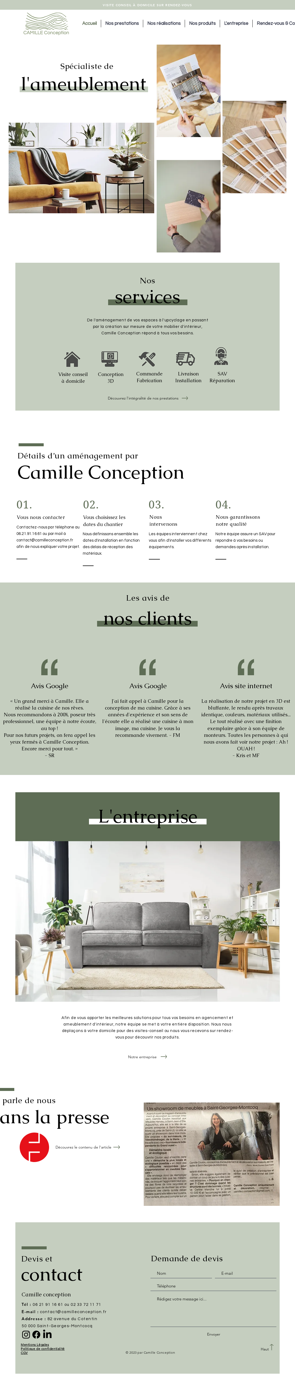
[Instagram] (26, 1334)
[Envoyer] (213, 1334)
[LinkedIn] (47, 1334)
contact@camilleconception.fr (44, 540)
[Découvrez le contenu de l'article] (83, 1147)
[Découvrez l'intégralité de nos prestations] (143, 398)
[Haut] (265, 1349)
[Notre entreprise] (142, 1057)
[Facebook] (36, 1334)
